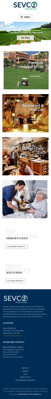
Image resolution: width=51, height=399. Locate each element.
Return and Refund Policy (25, 380)
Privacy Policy (25, 377)
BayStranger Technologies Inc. (30, 394)
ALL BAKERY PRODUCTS (16, 247)
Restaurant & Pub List (33, 107)
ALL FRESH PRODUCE (15, 281)
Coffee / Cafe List (33, 150)
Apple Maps (18, 336)
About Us (25, 368)
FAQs (25, 374)
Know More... (36, 76)
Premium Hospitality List (31, 64)
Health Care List (32, 193)
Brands (25, 371)
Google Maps (8, 336)
